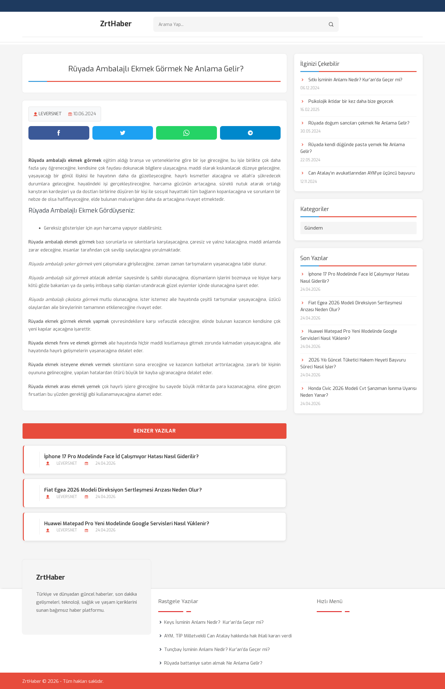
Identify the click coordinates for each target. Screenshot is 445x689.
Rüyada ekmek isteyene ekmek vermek (69, 364)
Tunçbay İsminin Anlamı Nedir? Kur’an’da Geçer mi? (217, 648)
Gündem (313, 227)
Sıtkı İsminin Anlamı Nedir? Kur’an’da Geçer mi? (351, 79)
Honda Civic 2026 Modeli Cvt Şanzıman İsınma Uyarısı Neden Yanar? (358, 391)
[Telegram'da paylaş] (250, 132)
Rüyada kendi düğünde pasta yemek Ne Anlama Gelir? (352, 147)
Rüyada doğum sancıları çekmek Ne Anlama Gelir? (354, 122)
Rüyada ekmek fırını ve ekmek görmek (67, 342)
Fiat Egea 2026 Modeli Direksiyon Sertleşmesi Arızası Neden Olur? (122, 489)
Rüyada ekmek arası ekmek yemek (64, 386)
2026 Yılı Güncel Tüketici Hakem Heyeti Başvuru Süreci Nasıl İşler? (353, 362)
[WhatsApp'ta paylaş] (186, 132)
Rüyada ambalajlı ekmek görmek (61, 241)
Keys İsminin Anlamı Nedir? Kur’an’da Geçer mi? (214, 621)
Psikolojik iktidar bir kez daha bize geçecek (346, 101)
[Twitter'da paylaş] (122, 132)
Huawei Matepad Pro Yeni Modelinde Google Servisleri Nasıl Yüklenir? (126, 522)
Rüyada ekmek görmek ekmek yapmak (68, 320)
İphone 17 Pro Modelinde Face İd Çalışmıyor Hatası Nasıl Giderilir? (121, 455)
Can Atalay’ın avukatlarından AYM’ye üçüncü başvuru (357, 172)
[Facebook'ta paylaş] (58, 132)
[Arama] (331, 25)
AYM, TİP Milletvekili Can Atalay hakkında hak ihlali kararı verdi (228, 635)
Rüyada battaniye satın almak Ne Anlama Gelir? (213, 662)
